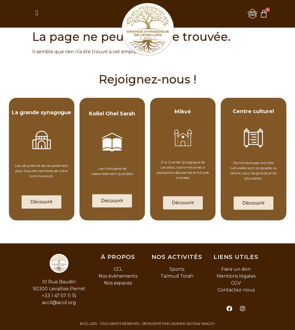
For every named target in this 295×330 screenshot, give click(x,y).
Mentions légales (236, 276)
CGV (236, 283)
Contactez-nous (236, 290)
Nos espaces (118, 283)
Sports (176, 269)
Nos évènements (118, 276)
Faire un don (236, 269)
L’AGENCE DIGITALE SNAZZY (192, 324)
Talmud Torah (176, 276)
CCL (118, 269)
